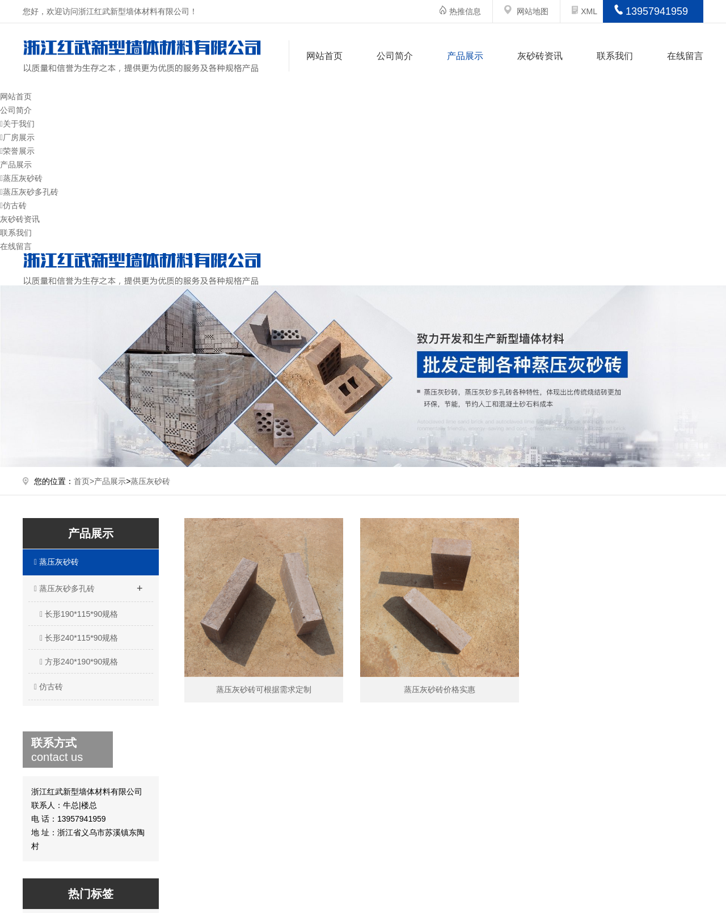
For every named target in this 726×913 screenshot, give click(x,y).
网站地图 (532, 11)
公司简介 (395, 56)
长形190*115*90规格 (79, 614)
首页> (84, 481)
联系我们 (615, 56)
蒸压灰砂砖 (21, 178)
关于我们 (17, 123)
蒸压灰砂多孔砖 (29, 191)
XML (584, 11)
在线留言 (685, 56)
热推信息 (465, 11)
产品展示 (465, 56)
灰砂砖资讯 (540, 56)
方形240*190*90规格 (79, 661)
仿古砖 (13, 205)
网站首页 (324, 56)
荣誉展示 (17, 150)
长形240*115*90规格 (79, 637)
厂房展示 (17, 137)
